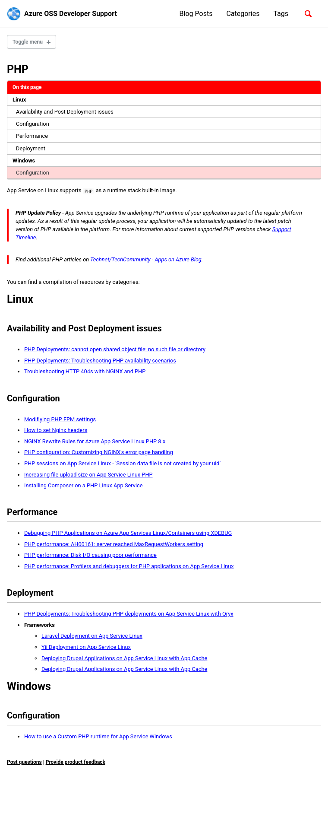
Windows (24, 160)
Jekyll (58, 818)
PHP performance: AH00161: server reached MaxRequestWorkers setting (113, 544)
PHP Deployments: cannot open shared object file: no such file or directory (114, 349)
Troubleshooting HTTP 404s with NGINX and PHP (84, 371)
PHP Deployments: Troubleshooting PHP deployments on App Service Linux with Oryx (128, 613)
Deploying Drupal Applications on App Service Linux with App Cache (124, 658)
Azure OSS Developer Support (70, 14)
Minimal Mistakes (88, 818)
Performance (32, 136)
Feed (65, 807)
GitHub (41, 807)
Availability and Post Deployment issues (65, 111)
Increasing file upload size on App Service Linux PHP (88, 474)
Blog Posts (196, 14)
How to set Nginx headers (55, 430)
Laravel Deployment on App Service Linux (91, 636)
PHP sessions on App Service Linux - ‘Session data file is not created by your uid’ (122, 463)
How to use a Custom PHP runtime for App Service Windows (98, 736)
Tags (280, 14)
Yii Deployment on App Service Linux (86, 647)
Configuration (32, 124)
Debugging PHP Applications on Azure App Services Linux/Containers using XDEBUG (128, 533)
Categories (242, 14)
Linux (19, 99)
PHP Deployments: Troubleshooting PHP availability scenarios (100, 360)
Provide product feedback (75, 762)
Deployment (30, 148)
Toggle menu (28, 42)
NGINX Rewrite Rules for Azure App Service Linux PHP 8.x (94, 441)
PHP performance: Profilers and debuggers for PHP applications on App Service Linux (129, 566)
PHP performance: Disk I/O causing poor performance (90, 555)
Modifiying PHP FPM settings (60, 419)
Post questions (24, 762)
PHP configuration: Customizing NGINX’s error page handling (98, 452)
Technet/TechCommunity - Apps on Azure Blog (146, 259)
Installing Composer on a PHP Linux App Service (83, 485)
